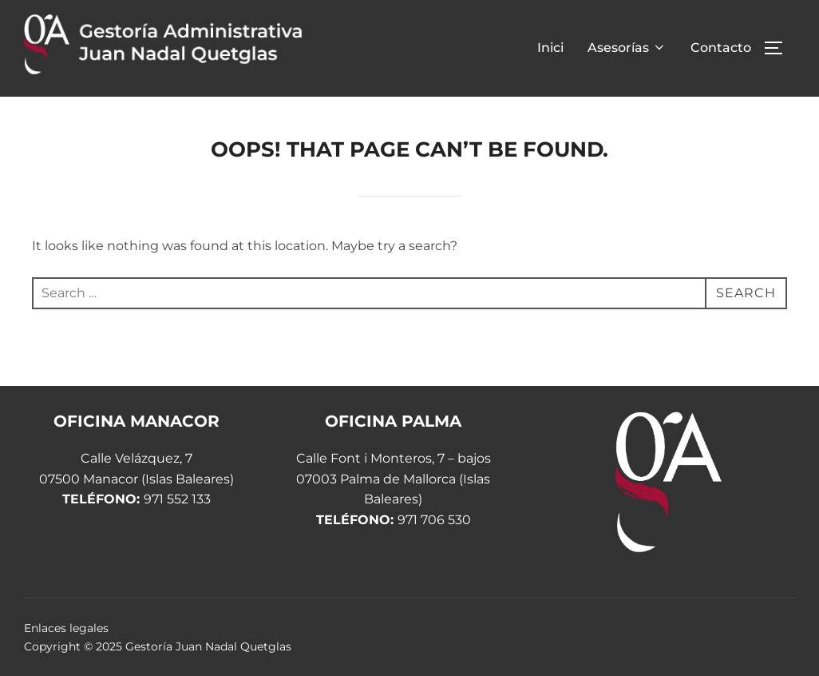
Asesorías (627, 47)
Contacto (720, 47)
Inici (550, 47)
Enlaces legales (66, 628)
